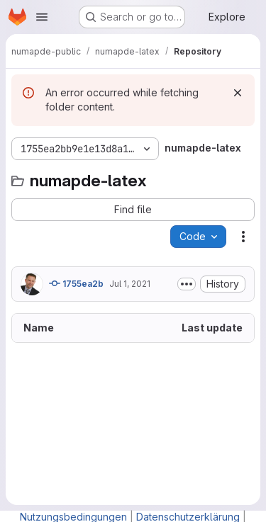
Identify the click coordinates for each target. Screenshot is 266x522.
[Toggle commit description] (186, 284)
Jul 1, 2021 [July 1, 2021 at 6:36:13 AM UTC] (129, 283)
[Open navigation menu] (42, 17)
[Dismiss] (237, 92)
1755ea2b (76, 283)
